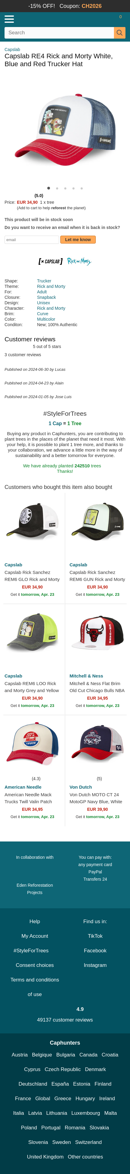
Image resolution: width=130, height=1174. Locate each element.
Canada (88, 1055)
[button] (48, 188)
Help (34, 921)
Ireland (107, 1098)
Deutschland (32, 1084)
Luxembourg (86, 1113)
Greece (63, 1098)
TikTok (95, 936)
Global (42, 1098)
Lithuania (56, 1113)
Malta (110, 1113)
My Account (35, 936)
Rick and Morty (51, 286)
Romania (75, 1128)
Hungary (85, 1098)
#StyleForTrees (35, 951)
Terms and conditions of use (34, 987)
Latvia (35, 1113)
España (60, 1084)
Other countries (85, 1157)
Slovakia (99, 1128)
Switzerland (88, 1142)
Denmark (95, 1069)
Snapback (46, 297)
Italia (18, 1113)
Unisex (43, 302)
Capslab (12, 49)
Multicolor (46, 319)
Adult (42, 291)
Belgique (42, 1055)
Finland (103, 1084)
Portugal (50, 1128)
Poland (29, 1128)
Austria (20, 1055)
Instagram (95, 965)
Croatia (110, 1055)
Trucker (44, 280)
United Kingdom (45, 1157)
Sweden (61, 1142)
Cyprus (32, 1069)
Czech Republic (63, 1069)
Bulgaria (65, 1055)
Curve (42, 313)
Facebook (95, 951)
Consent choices (35, 965)
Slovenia (38, 1142)
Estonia (81, 1084)
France (23, 1098)
